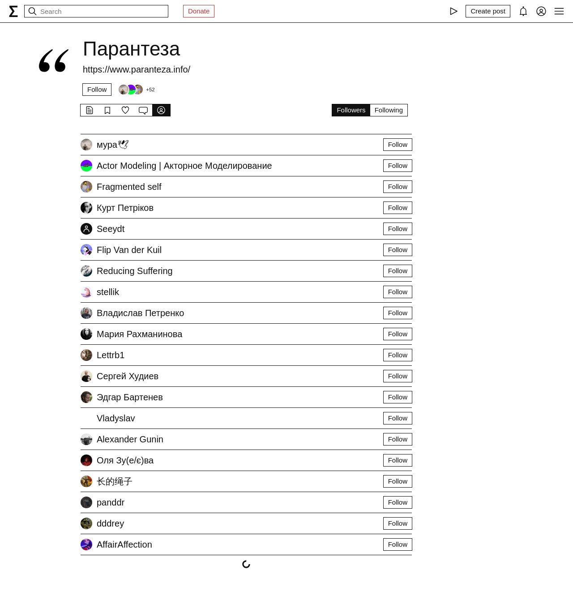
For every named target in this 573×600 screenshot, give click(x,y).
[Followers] (136, 89)
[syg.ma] (13, 11)
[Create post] (488, 11)
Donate (199, 11)
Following (389, 110)
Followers (351, 110)
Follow (97, 89)
